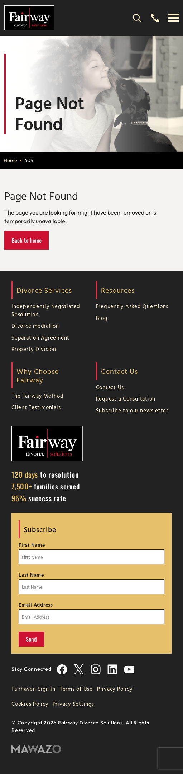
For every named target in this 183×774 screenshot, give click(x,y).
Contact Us (110, 387)
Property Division (33, 349)
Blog (101, 318)
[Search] (136, 17)
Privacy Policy (115, 689)
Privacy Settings (73, 704)
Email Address (36, 605)
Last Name (31, 575)
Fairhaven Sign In (33, 689)
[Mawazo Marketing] (91, 749)
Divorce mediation (35, 326)
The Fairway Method (37, 396)
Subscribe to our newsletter (132, 410)
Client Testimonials (36, 407)
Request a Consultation (126, 398)
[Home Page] (29, 17)
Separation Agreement (40, 337)
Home (10, 160)
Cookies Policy (29, 704)
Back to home (26, 240)
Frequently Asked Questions (132, 306)
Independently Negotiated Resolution (45, 310)
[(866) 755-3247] (155, 18)
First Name (32, 545)
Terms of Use (76, 689)
